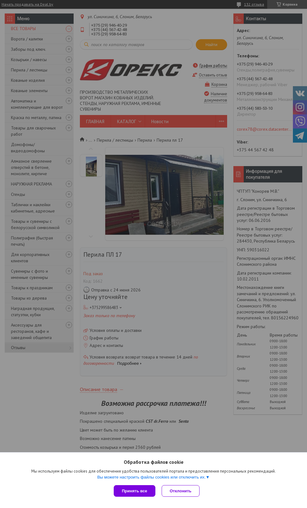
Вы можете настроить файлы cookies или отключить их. (151, 477)
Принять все (134, 491)
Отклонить (180, 491)
